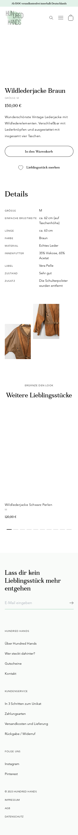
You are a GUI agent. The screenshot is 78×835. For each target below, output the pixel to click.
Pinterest (11, 774)
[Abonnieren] (71, 603)
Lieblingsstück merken (39, 168)
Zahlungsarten (15, 714)
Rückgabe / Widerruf (20, 734)
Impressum (12, 799)
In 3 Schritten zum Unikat (23, 704)
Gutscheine (13, 663)
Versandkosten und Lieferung (26, 724)
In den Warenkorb (39, 151)
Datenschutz (14, 816)
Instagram (12, 764)
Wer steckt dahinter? (20, 653)
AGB (7, 808)
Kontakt (10, 674)
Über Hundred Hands (21, 643)
